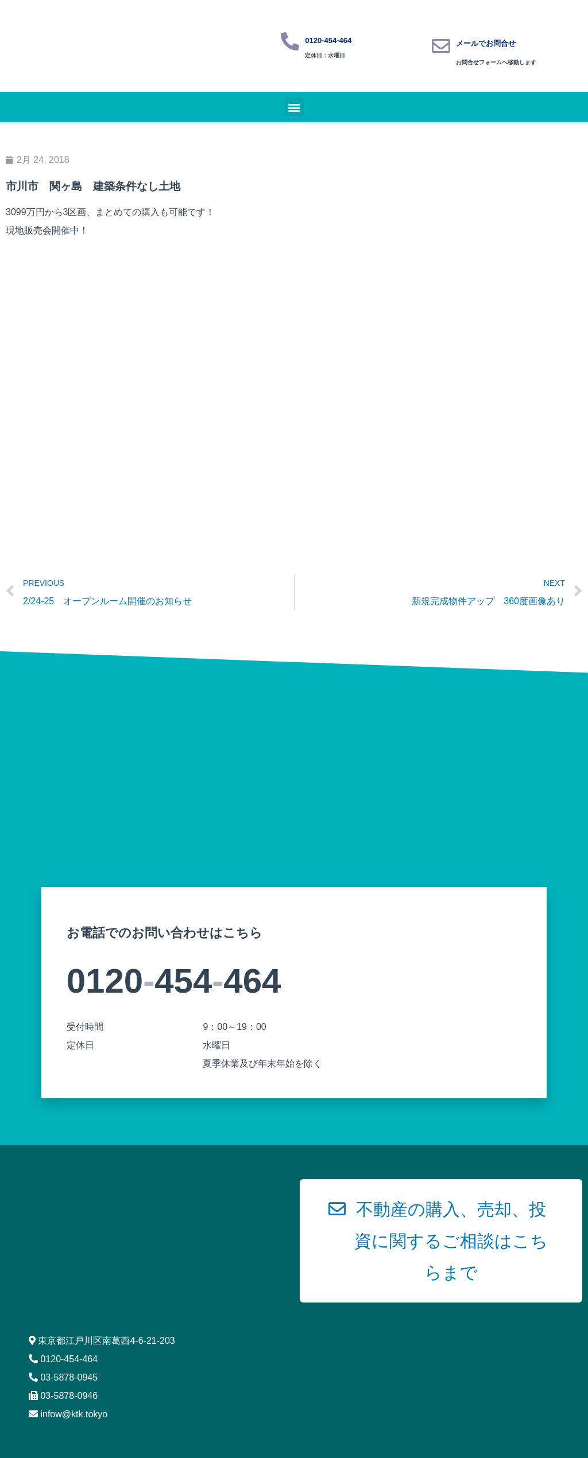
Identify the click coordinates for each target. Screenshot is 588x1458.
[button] (294, 107)
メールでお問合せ (486, 43)
